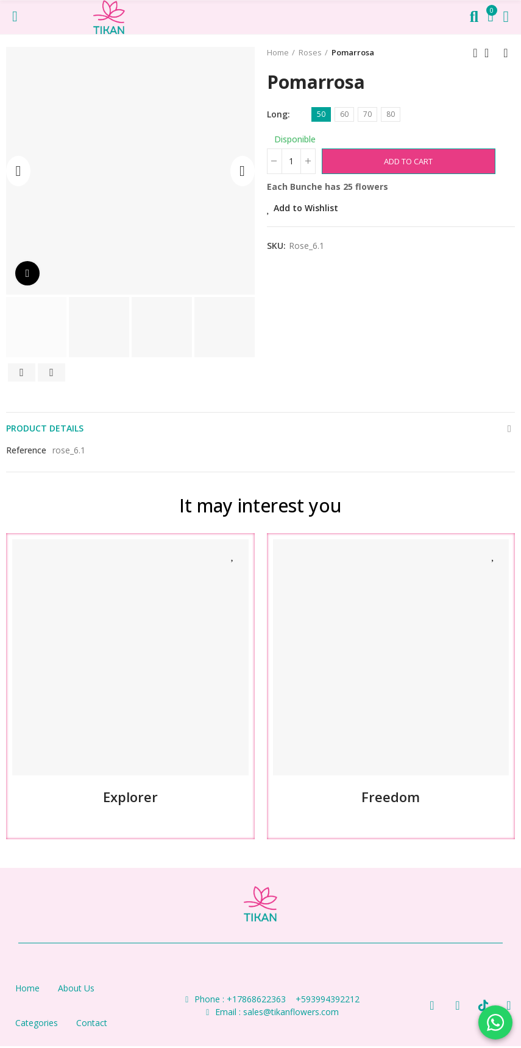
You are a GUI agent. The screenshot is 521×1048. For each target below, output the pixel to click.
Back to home (490, 53)
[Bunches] (291, 161)
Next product (506, 53)
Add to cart (408, 161)
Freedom (390, 797)
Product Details (44, 428)
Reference (26, 450)
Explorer (130, 797)
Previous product (475, 53)
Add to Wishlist (306, 208)
